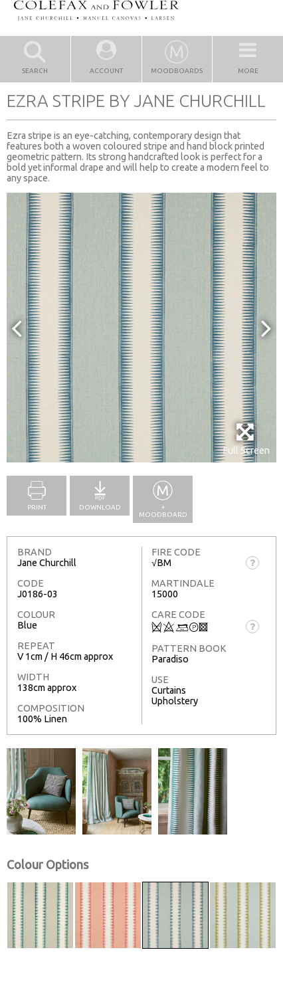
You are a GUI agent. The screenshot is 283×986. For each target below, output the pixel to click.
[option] (141, 327)
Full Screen (246, 439)
